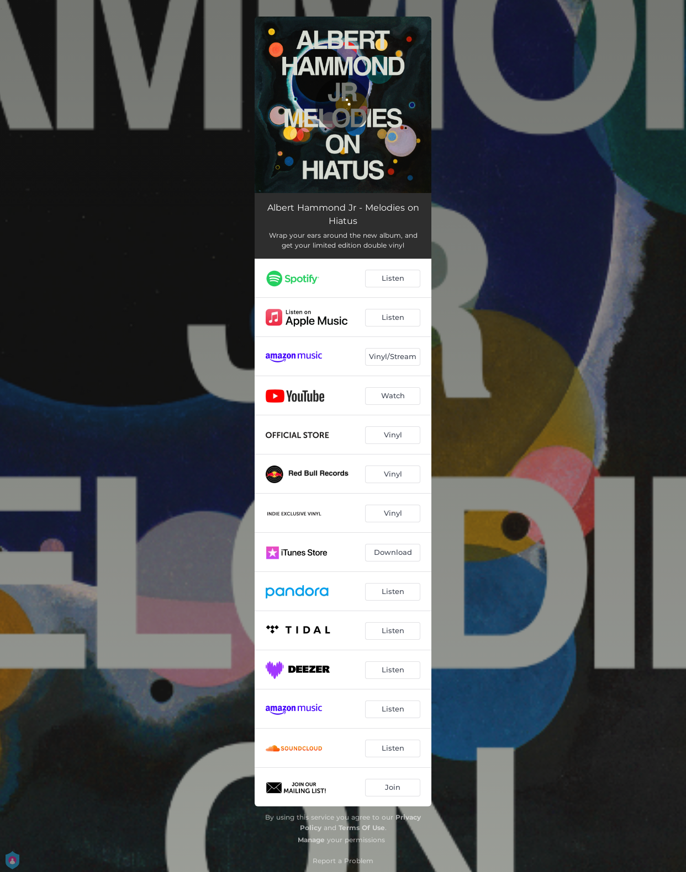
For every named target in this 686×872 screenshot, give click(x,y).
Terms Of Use (362, 827)
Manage (311, 840)
